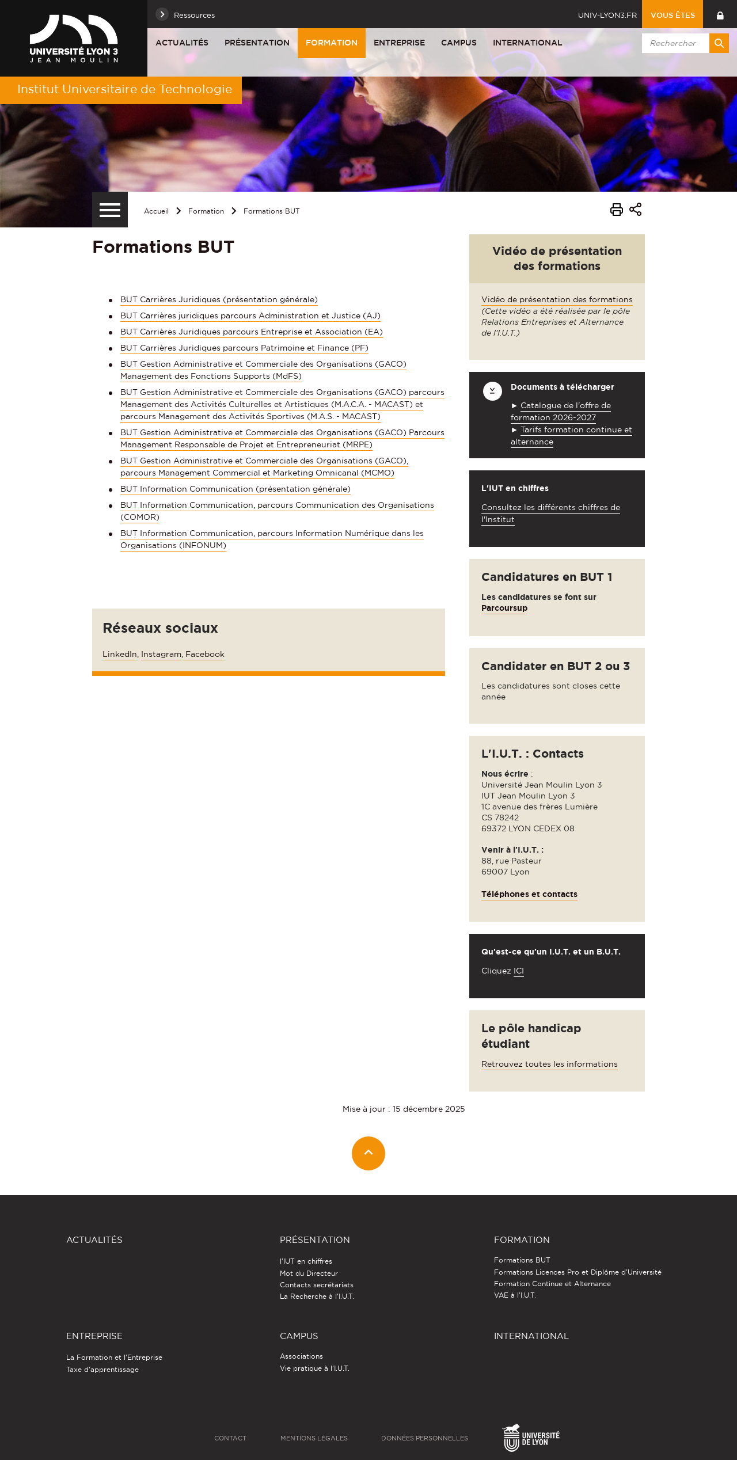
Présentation (257, 42)
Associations (301, 1356)
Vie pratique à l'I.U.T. (314, 1368)
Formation (332, 42)
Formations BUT (272, 211)
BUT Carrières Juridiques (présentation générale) (219, 299)
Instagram (161, 654)
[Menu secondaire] (110, 209)
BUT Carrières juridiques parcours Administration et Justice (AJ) (250, 315)
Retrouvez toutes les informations (549, 1064)
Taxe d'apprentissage (102, 1369)
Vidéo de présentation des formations (557, 299)
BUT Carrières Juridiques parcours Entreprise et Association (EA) (251, 331)
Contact (230, 1438)
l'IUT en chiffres (306, 1261)
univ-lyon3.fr (607, 15)
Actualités (181, 42)
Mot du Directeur (309, 1273)
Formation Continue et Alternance (552, 1283)
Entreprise (399, 42)
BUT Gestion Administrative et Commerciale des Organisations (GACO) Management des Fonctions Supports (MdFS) (263, 370)
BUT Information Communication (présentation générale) (235, 488)
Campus (459, 42)
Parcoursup (504, 608)
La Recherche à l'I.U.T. (317, 1296)
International (528, 42)
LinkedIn (119, 654)
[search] (683, 43)
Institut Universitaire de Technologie (124, 89)
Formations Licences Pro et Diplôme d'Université (578, 1272)
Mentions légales (314, 1438)
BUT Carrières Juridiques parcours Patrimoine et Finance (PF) (244, 347)
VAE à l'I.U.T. (515, 1295)
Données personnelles (424, 1438)
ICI (519, 970)
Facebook (204, 654)
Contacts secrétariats (317, 1284)
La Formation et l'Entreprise (114, 1357)
